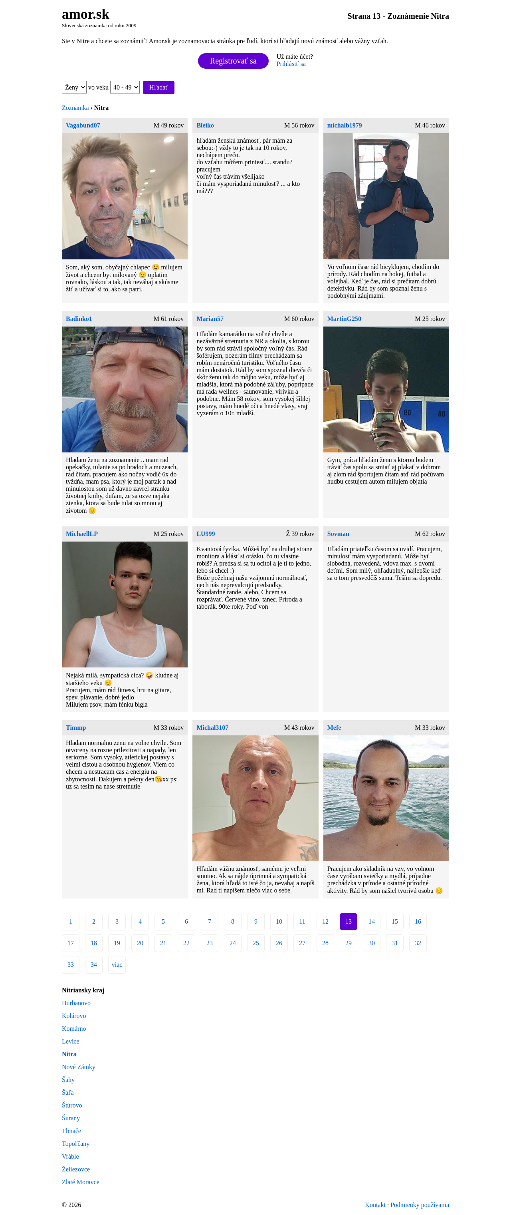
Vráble (70, 1156)
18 (94, 943)
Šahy (68, 1079)
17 (70, 943)
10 (279, 921)
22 (186, 943)
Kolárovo (74, 1015)
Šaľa (68, 1092)
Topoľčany (75, 1143)
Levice (70, 1041)
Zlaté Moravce (80, 1182)
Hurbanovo (76, 1003)
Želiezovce (76, 1169)
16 (418, 921)
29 (348, 943)
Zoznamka (75, 107)
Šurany (71, 1118)
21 (163, 943)
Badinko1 (79, 318)
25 (256, 943)
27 (302, 943)
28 (325, 943)
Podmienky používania (419, 1204)
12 (325, 921)
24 (233, 943)
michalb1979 (344, 125)
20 (140, 943)
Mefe (334, 727)
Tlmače (71, 1130)
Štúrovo (72, 1105)
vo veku (114, 87)
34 (94, 964)
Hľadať (158, 87)
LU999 (205, 533)
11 (302, 921)
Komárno (74, 1028)
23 (209, 943)
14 (371, 921)
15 (395, 921)
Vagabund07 (83, 125)
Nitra (69, 1054)
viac (117, 964)
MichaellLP (82, 533)
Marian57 (210, 318)
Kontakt (375, 1204)
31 (395, 943)
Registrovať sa (233, 60)
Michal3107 (212, 727)
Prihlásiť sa (291, 63)
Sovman (338, 533)
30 (371, 943)
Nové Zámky (78, 1067)
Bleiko (205, 125)
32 (418, 943)
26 (279, 943)
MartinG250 (344, 318)
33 (70, 964)
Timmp (76, 727)
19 (117, 943)
